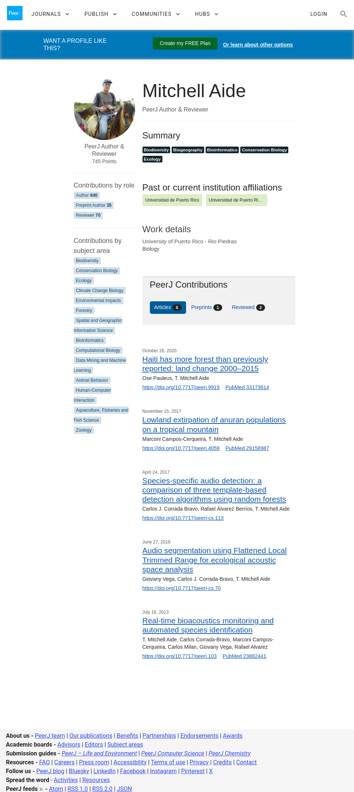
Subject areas (125, 744)
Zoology (84, 430)
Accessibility (130, 762)
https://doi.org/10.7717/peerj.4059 (181, 448)
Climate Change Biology (100, 290)
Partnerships (159, 735)
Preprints (207, 307)
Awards (233, 735)
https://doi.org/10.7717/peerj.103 (179, 656)
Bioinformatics (90, 340)
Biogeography (188, 149)
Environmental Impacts (98, 300)
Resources (96, 780)
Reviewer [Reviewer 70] (88, 215)
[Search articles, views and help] (344, 14)
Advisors (68, 744)
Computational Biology (98, 350)
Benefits (127, 735)
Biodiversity (87, 260)
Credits (222, 762)
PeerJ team (50, 735)
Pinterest (193, 771)
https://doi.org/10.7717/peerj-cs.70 (181, 588)
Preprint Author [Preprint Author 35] (94, 205)
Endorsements (200, 735)
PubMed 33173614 (247, 387)
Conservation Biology (97, 270)
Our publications (90, 735)
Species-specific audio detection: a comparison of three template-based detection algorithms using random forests (214, 489)
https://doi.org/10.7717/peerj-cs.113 (183, 518)
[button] (50, 14)
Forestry (84, 310)
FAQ (44, 762)
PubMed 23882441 (244, 656)
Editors (94, 744)
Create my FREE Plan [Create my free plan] (185, 43)
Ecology (84, 280)
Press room (94, 762)
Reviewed (248, 307)
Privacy (199, 762)
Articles (168, 307)
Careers (64, 762)
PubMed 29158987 (247, 448)
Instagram (163, 771)
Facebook (132, 771)
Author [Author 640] (87, 195)
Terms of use (168, 762)
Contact (246, 762)
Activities (66, 780)
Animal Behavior (92, 380)
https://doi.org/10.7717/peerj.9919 (181, 387)
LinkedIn (104, 771)
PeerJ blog (50, 771)
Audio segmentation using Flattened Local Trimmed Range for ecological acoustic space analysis (214, 559)
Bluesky (79, 771)
